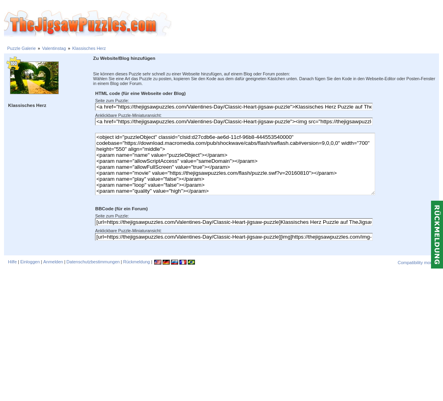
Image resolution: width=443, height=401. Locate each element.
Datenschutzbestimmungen (92, 261)
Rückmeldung (136, 261)
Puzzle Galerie (21, 48)
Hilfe (12, 261)
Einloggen (30, 261)
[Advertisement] (307, 24)
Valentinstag (54, 48)
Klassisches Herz (89, 48)
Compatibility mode (416, 262)
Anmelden (53, 261)
